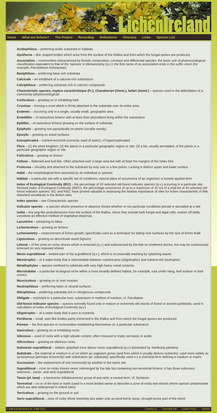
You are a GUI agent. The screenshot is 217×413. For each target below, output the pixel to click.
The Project (63, 37)
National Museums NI (20, 408)
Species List (165, 37)
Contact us (151, 408)
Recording (86, 37)
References (108, 37)
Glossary (130, 37)
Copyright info (169, 408)
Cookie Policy (188, 408)
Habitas (206, 408)
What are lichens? (35, 37)
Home (11, 37)
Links (146, 37)
